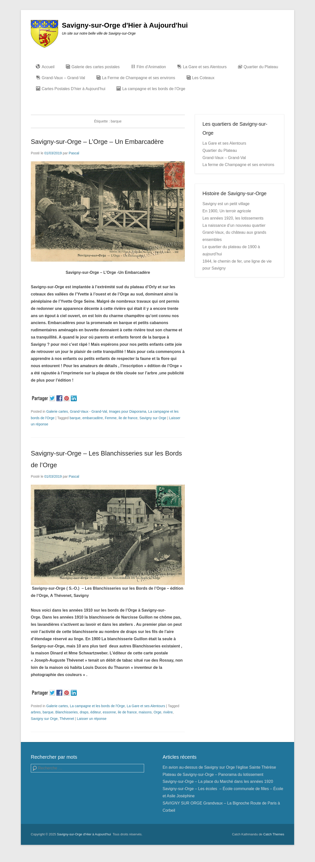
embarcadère (92, 418)
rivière (168, 712)
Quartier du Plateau (219, 150)
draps (84, 712)
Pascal (74, 153)
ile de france (127, 418)
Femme (111, 418)
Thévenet (67, 719)
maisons (145, 712)
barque (75, 418)
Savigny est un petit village (225, 204)
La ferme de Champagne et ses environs (238, 165)
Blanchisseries (66, 712)
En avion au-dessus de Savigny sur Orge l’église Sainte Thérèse (219, 767)
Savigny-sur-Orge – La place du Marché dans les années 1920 (217, 781)
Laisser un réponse (92, 719)
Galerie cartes (57, 411)
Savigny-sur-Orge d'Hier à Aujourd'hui (125, 25)
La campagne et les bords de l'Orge (97, 706)
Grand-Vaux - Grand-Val (88, 411)
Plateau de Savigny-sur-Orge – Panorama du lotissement (212, 774)
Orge (157, 712)
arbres (36, 712)
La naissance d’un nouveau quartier (234, 225)
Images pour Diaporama (127, 411)
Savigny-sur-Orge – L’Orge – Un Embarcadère (97, 141)
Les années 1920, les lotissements (232, 218)
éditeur (95, 712)
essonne (109, 712)
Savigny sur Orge (152, 418)
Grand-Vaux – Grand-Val (224, 158)
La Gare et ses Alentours (146, 706)
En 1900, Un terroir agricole (226, 211)
